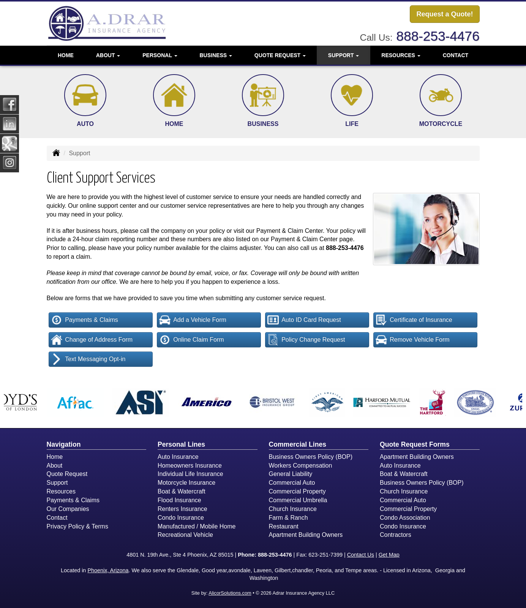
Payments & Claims (84, 320)
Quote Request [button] (280, 55)
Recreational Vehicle (185, 535)
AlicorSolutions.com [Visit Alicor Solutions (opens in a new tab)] (230, 593)
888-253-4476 (437, 36)
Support (57, 482)
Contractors (395, 535)
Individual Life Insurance (190, 474)
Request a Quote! (444, 14)
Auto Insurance (178, 457)
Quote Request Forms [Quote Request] (415, 444)
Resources (61, 491)
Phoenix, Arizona (107, 570)
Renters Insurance (182, 509)
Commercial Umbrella (298, 500)
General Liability (291, 474)
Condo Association (405, 517)
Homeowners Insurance (190, 465)
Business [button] (216, 55)
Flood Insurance (179, 500)
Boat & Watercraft (181, 491)
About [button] (108, 55)
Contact (455, 55)
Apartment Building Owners (306, 535)
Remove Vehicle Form (412, 339)
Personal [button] (159, 55)
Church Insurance (293, 509)
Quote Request (67, 474)
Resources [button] (400, 55)
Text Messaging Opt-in (88, 359)
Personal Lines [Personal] (181, 444)
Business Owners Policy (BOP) (311, 457)
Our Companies (68, 509)
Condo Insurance (181, 517)
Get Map (389, 555)
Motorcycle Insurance (186, 482)
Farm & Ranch (288, 517)
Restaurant (284, 526)
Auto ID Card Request (304, 320)
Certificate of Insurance (414, 320)
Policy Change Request (306, 339)
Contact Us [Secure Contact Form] (360, 555)
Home (66, 55)
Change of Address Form (92, 339)
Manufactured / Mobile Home (196, 526)
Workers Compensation (300, 465)
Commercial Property (297, 491)
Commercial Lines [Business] (298, 444)
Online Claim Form (191, 339)
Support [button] (343, 55)
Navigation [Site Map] (64, 444)
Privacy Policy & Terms (77, 526)
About (55, 465)
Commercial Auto (292, 482)
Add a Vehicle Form (192, 320)
